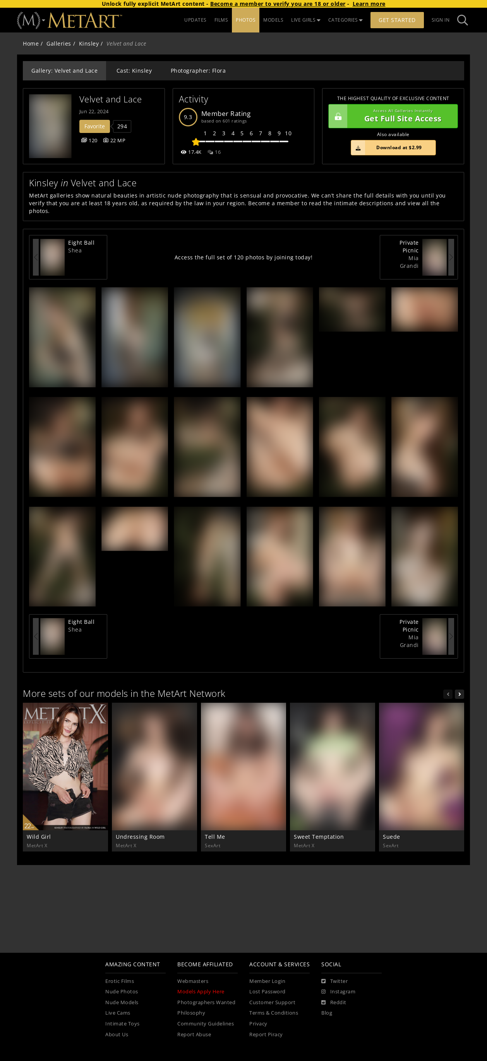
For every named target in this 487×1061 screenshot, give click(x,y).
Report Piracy (266, 1034)
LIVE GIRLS (306, 20)
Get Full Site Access (391, 116)
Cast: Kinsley (134, 70)
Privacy (258, 1023)
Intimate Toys (122, 1023)
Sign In (441, 20)
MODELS (273, 20)
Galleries (58, 43)
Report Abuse (194, 1034)
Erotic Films (119, 981)
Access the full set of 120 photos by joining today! (244, 257)
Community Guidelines (205, 1023)
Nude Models (122, 1002)
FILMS (221, 20)
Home (31, 43)
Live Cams (117, 1013)
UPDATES (195, 20)
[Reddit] (333, 1002)
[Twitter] (334, 981)
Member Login (267, 981)
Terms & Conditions (273, 1013)
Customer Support (272, 1002)
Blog (326, 1013)
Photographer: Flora (198, 70)
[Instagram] (338, 991)
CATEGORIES (345, 20)
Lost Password (267, 991)
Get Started (397, 20)
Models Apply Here (201, 991)
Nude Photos (121, 991)
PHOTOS (246, 20)
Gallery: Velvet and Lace (64, 70)
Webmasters (192, 981)
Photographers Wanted (206, 1002)
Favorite (94, 126)
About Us (116, 1034)
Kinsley (89, 43)
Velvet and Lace (110, 99)
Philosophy (191, 1013)
